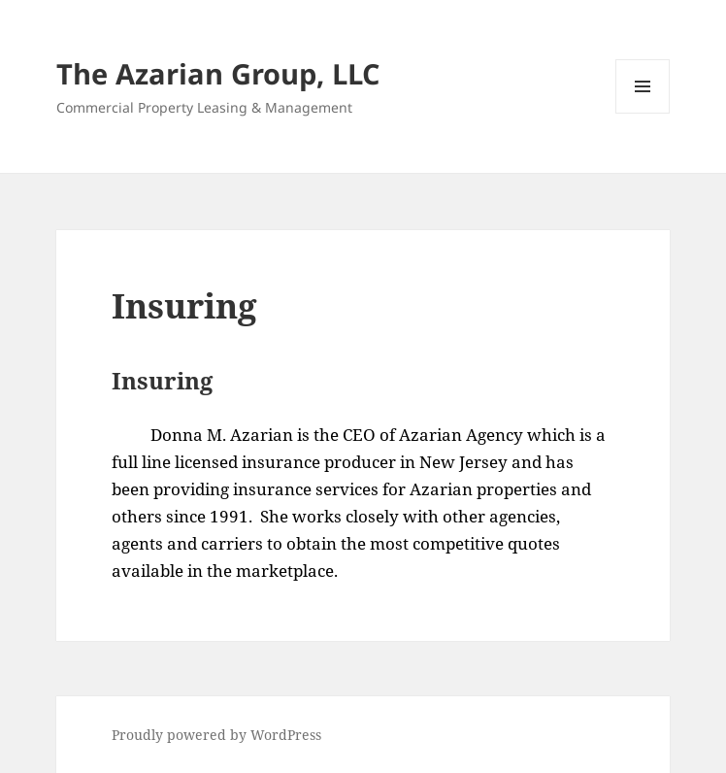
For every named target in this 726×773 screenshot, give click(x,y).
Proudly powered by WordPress (216, 734)
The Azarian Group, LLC (218, 73)
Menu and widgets (643, 113)
